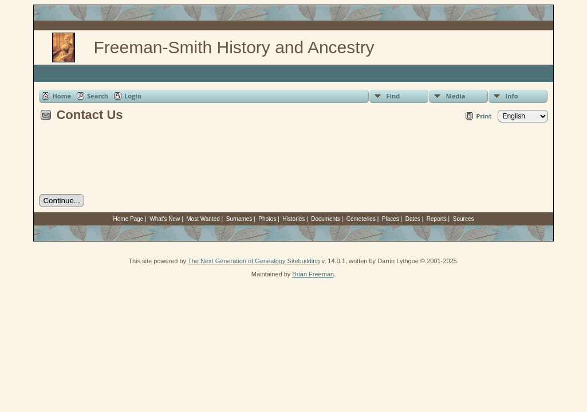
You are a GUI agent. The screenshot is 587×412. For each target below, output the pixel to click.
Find (393, 96)
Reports (437, 219)
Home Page (128, 219)
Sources (463, 219)
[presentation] (126, 162)
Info (512, 96)
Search (97, 96)
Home (61, 96)
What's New (164, 219)
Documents (325, 219)
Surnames (239, 219)
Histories (293, 219)
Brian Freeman (313, 274)
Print (483, 116)
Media (456, 96)
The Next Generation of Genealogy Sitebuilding (254, 261)
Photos (267, 219)
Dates (412, 219)
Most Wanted (203, 219)
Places (390, 219)
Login (132, 96)
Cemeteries (361, 219)
